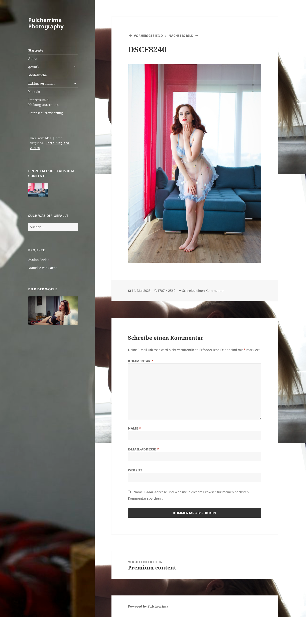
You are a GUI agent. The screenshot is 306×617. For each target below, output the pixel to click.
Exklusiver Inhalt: (42, 83)
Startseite (35, 50)
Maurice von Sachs (42, 268)
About (32, 58)
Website (135, 470)
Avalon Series (38, 260)
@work (33, 67)
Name (134, 428)
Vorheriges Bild (148, 35)
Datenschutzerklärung (45, 113)
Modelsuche (37, 75)
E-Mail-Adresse (143, 449)
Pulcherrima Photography (45, 23)
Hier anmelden (40, 138)
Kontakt (34, 91)
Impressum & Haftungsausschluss (43, 102)
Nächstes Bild (181, 35)
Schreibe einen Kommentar (203, 290)
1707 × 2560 (166, 290)
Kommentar (140, 361)
